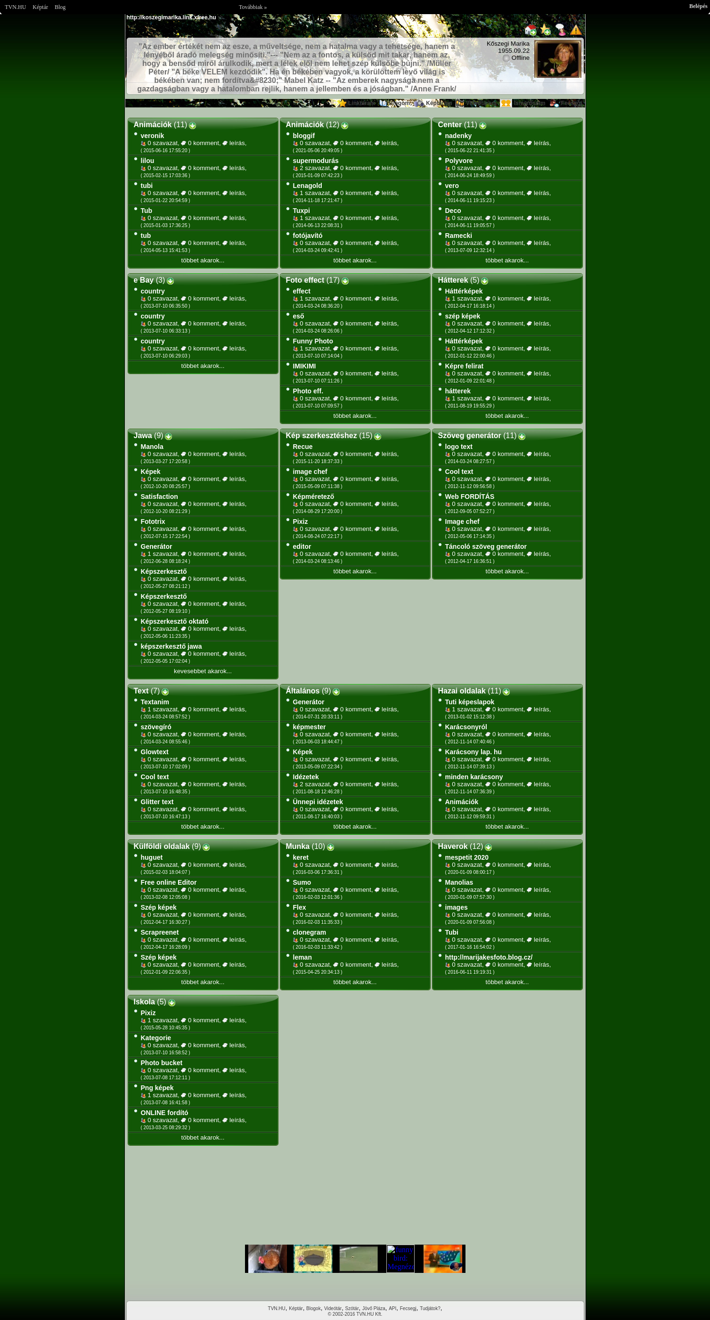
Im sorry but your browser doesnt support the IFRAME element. (355, 1259)
